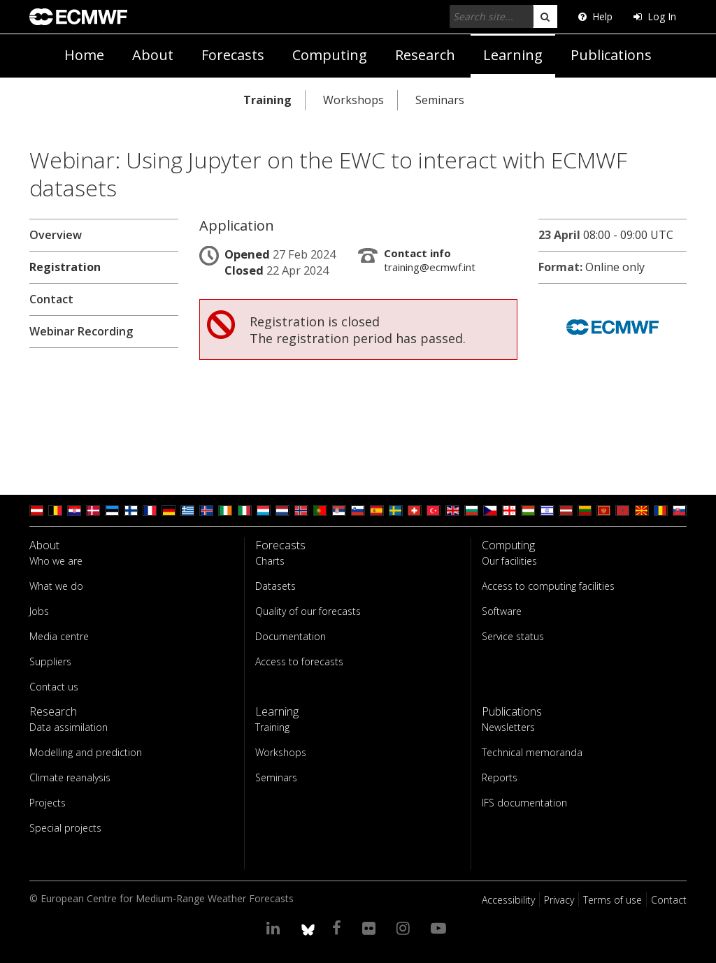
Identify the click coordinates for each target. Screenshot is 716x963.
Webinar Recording (81, 331)
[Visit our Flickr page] (371, 927)
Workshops (353, 100)
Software (502, 611)
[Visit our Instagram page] (405, 927)
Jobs (39, 611)
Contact (51, 299)
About (152, 54)
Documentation (290, 636)
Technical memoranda (532, 752)
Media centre (59, 636)
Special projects (65, 827)
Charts (270, 560)
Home (84, 54)
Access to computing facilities (548, 586)
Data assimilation (68, 727)
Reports (499, 777)
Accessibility (508, 899)
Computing (329, 54)
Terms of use (612, 899)
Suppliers (50, 661)
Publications (611, 54)
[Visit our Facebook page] (338, 927)
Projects (47, 802)
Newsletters (508, 727)
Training (267, 100)
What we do (56, 586)
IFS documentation (524, 802)
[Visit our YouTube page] (440, 927)
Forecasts (232, 54)
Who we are (56, 560)
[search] (545, 16)
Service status (513, 636)
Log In (654, 16)
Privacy (559, 899)
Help (595, 16)
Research (425, 54)
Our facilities (509, 560)
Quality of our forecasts (308, 611)
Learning (513, 54)
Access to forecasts (299, 661)
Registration (65, 267)
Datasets (275, 586)
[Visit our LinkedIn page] (275, 927)
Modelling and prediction (85, 752)
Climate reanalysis (69, 777)
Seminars (439, 100)
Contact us (53, 686)
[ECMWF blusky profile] (308, 927)
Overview (55, 234)
